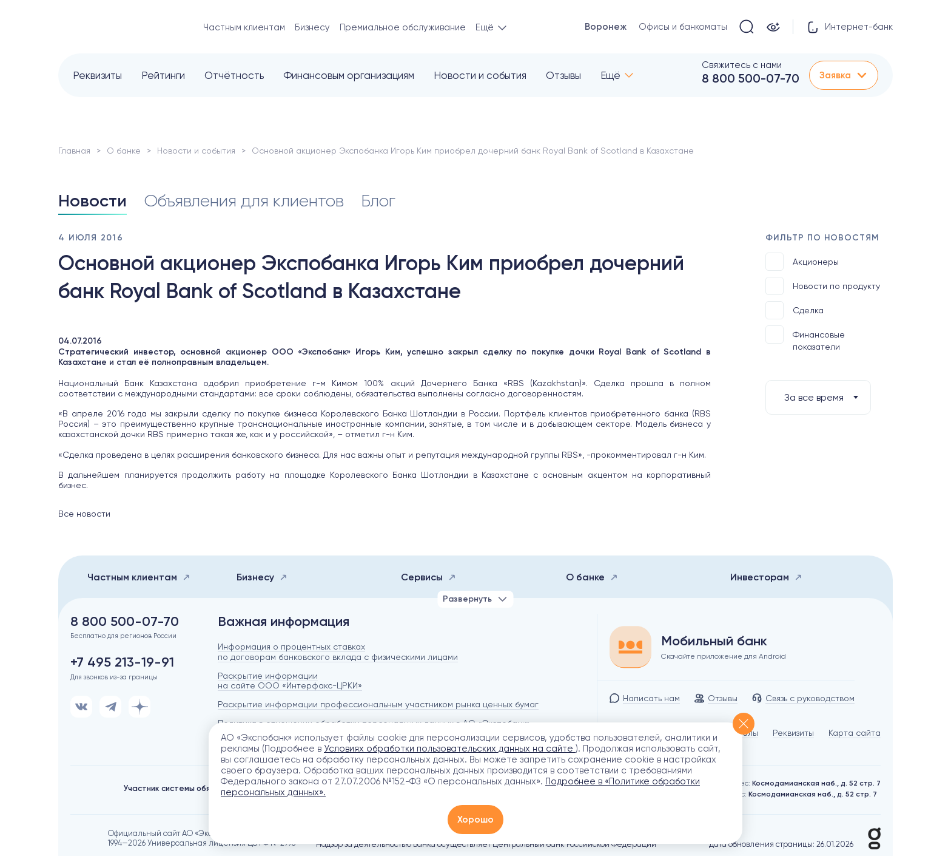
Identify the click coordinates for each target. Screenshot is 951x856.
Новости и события (480, 75)
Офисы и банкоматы (683, 26)
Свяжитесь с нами (742, 64)
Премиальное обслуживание (403, 27)
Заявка (843, 75)
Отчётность (234, 75)
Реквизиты (97, 75)
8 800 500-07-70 (750, 78)
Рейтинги (163, 75)
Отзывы (563, 75)
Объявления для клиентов (244, 201)
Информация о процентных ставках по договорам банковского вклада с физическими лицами (338, 652)
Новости (92, 201)
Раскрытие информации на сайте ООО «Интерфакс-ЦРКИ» (290, 681)
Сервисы (428, 577)
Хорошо (475, 819)
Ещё (610, 75)
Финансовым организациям (348, 75)
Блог (378, 201)
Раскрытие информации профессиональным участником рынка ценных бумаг (378, 704)
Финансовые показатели (805, 338)
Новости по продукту (822, 286)
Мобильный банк (714, 641)
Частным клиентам (244, 27)
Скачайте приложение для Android (723, 656)
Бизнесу (312, 27)
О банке (124, 150)
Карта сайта (854, 733)
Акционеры (802, 262)
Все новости (84, 513)
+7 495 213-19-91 (122, 662)
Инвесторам (766, 577)
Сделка (794, 310)
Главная (74, 150)
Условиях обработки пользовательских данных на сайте (450, 748)
